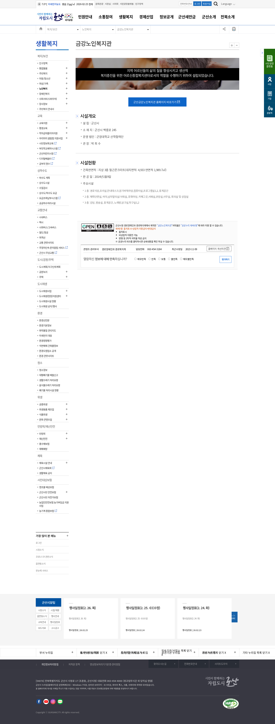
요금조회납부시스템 (48, 198)
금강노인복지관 (125, 29)
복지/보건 (52, 29)
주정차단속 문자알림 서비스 (52, 247)
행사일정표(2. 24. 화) (196, 607)
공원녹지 (43, 272)
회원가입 (207, 3)
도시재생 (43, 285)
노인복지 (86, 29)
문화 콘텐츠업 (45, 419)
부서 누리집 (46, 652)
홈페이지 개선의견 (217, 248)
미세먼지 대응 (45, 335)
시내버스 (43, 217)
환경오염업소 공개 (47, 350)
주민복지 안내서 (46, 109)
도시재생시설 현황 (47, 301)
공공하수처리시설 (47, 203)
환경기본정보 (45, 325)
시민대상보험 (45, 481)
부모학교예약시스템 (48, 148)
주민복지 (43, 73)
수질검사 (43, 188)
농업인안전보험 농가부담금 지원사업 (54, 504)
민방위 (42, 433)
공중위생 (43, 404)
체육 (40, 457)
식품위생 (43, 414)
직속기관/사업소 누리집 (134, 652)
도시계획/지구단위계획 (49, 266)
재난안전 (43, 438)
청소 (40, 364)
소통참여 (105, 16)
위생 (40, 398)
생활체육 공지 (45, 473)
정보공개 (166, 16)
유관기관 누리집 (171, 652)
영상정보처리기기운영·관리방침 (105, 664)
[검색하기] (215, 4)
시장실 (108, 3)
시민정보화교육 (46, 143)
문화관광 (99, 3)
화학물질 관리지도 (47, 330)
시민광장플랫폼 (126, 3)
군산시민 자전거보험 (48, 497)
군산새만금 (187, 16)
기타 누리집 (209, 652)
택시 (41, 222)
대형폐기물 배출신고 (48, 375)
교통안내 (43, 211)
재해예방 (43, 448)
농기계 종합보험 (46, 510)
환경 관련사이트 (46, 356)
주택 (41, 277)
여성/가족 (43, 83)
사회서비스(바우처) (48, 98)
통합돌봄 (43, 68)
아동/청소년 (44, 78)
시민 (269, 84)
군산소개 (209, 16)
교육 (40, 117)
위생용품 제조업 (46, 409)
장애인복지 (44, 93)
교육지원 (43, 123)
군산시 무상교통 (46, 252)
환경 (40, 314)
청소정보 (43, 370)
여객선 (42, 237)
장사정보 (43, 104)
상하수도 (43, 171)
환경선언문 (44, 320)
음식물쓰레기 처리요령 (49, 385)
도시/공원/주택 (46, 260)
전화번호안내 (186, 3)
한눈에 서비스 (42, 570)
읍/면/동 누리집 (89, 652)
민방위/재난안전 (47, 427)
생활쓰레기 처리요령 (48, 380)
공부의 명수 (44, 163)
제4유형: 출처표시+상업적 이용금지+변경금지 (135, 228)
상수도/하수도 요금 (48, 193)
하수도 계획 (44, 177)
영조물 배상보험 (46, 487)
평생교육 (43, 128)
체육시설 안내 (45, 463)
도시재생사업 (45, 291)
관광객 (269, 112)
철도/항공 (43, 232)
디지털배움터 (45, 158)
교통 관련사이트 (46, 242)
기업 (269, 98)
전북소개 (227, 16)
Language (226, 3)
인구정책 (139, 3)
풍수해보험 (44, 443)
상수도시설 (44, 182)
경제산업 (146, 16)
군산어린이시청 (46, 153)
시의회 (115, 3)
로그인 (197, 3)
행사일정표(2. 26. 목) (82, 607)
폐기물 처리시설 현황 (48, 390)
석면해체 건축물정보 (48, 345)
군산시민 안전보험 (47, 492)
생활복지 (126, 16)
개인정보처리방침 (49, 664)
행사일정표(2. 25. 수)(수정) (143, 607)
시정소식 (40, 549)
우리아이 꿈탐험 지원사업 (51, 138)
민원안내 (85, 16)
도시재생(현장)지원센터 (50, 296)
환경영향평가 (45, 340)
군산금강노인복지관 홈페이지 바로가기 (154, 102)
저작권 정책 (74, 664)
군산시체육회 (45, 468)
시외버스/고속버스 (47, 227)
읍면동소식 (41, 563)
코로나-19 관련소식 (44, 556)
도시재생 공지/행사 (48, 306)
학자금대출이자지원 (48, 133)
